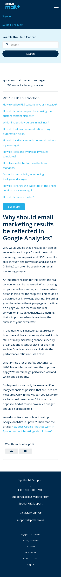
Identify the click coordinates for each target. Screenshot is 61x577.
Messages (39, 80)
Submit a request (12, 25)
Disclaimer (30, 547)
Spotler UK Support (30, 503)
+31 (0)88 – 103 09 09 (30, 490)
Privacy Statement (31, 541)
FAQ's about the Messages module (25, 85)
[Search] (30, 44)
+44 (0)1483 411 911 (30, 513)
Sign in (6, 16)
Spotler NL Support (30, 480)
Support (30, 564)
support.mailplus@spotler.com (30, 497)
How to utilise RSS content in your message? (30, 104)
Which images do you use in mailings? (26, 122)
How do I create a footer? (18, 197)
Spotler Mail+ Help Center (16, 80)
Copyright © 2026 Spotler (30, 535)
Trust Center (30, 553)
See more (14, 206)
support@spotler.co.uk (30, 520)
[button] (56, 6)
